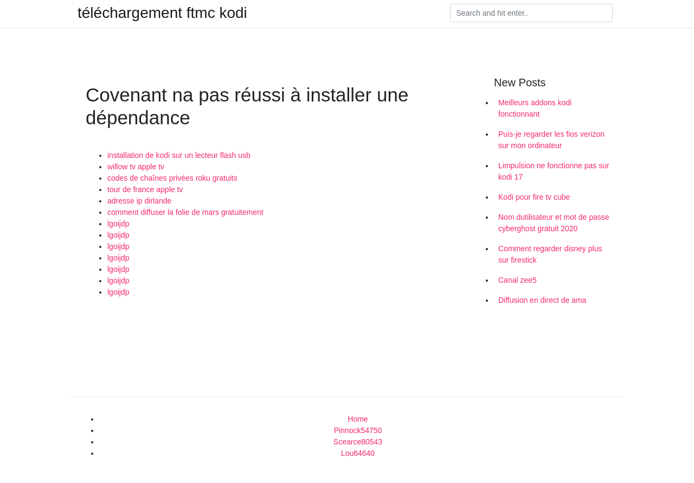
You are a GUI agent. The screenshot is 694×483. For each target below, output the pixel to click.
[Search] (531, 13)
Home (358, 419)
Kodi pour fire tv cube (534, 197)
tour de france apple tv (145, 189)
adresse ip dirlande (139, 200)
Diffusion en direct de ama (542, 300)
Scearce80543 (357, 441)
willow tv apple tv (135, 166)
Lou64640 (358, 453)
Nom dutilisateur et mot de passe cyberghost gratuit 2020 (553, 223)
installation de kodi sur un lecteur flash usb (178, 155)
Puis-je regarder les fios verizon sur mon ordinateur (551, 140)
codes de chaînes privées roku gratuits (172, 178)
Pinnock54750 (358, 430)
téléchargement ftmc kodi (162, 13)
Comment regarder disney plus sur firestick (550, 254)
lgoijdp (118, 223)
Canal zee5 (517, 280)
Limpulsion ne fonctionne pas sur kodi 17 (553, 171)
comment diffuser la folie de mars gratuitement (185, 212)
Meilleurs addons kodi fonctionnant (534, 108)
